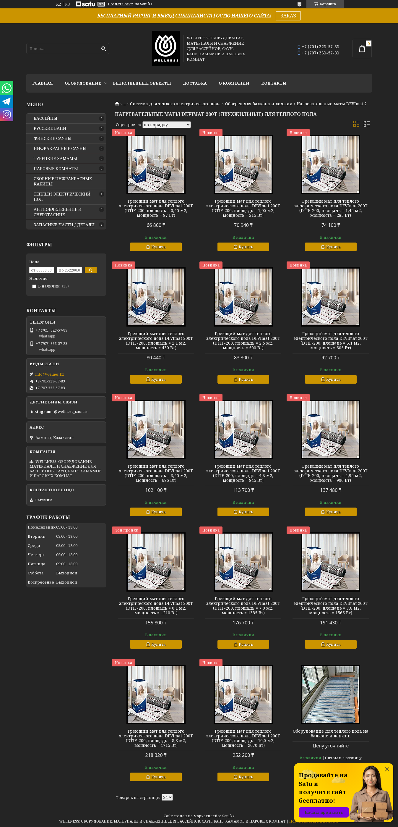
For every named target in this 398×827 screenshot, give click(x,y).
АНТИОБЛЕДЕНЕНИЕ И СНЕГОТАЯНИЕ (58, 212)
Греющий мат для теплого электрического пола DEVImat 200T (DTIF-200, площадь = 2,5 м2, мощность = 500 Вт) (243, 340)
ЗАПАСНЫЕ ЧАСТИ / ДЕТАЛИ (64, 224)
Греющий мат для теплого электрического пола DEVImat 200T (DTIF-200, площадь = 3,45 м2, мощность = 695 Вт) (156, 473)
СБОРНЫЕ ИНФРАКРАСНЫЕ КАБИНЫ (63, 181)
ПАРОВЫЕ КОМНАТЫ (56, 168)
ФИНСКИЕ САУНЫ (53, 138)
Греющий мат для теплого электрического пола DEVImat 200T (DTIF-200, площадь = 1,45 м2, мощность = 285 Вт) (331, 208)
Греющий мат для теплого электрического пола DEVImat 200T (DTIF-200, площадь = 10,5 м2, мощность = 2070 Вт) (243, 738)
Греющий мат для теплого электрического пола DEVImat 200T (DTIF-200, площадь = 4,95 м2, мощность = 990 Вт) (331, 473)
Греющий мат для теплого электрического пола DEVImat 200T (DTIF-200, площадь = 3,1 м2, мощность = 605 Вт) (331, 340)
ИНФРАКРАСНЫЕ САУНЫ (60, 148)
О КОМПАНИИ (234, 83)
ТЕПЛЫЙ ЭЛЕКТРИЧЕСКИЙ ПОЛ (62, 196)
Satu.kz (228, 815)
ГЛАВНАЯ (42, 83)
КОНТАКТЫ (274, 83)
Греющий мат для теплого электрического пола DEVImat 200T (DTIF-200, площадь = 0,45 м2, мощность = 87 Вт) (156, 208)
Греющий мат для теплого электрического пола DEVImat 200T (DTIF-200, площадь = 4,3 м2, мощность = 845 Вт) (243, 473)
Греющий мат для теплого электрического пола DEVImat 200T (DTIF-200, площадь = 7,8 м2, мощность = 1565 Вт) (331, 605)
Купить (158, 246)
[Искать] (104, 49)
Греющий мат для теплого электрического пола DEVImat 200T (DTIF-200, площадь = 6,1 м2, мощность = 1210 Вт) (156, 605)
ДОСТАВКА (195, 83)
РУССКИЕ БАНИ (50, 128)
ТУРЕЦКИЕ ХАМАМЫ (55, 158)
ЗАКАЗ (288, 15)
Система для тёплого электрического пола (175, 103)
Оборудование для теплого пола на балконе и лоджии (330, 733)
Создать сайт (120, 4)
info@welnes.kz (49, 374)
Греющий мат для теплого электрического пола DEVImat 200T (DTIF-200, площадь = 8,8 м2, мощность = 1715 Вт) (156, 738)
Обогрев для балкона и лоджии (259, 103)
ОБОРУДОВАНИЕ (83, 83)
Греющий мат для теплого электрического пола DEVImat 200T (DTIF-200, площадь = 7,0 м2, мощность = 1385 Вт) (243, 605)
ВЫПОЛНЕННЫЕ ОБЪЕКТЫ (142, 83)
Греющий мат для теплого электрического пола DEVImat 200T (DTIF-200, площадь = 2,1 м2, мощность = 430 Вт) (156, 340)
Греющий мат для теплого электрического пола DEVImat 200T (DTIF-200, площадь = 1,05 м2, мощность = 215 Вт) (243, 208)
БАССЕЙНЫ (45, 118)
